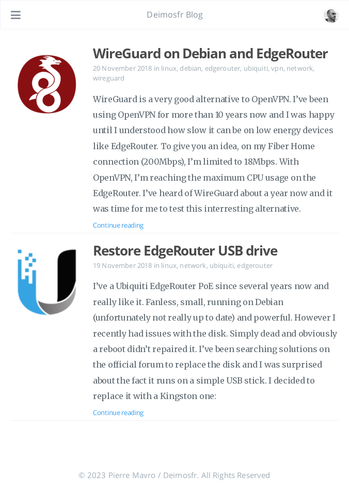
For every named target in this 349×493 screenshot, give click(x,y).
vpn (277, 68)
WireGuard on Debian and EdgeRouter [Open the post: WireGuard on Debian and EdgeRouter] (210, 53)
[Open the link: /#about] (331, 15)
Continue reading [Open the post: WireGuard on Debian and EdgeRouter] (118, 225)
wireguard (108, 78)
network (300, 68)
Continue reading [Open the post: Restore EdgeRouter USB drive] (118, 412)
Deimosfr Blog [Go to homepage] (175, 14)
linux (169, 68)
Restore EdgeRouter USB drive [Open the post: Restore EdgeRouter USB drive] (185, 250)
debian (190, 68)
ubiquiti (256, 68)
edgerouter (223, 68)
